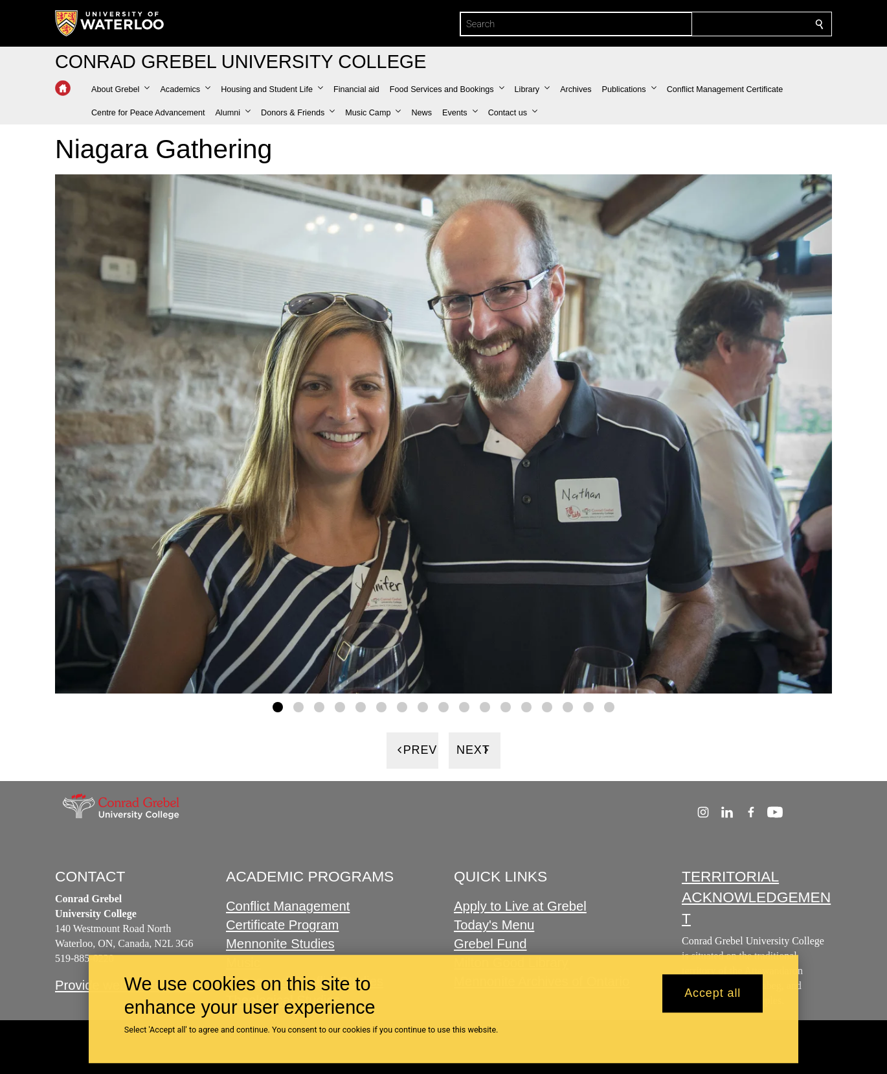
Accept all (712, 993)
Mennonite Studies (280, 944)
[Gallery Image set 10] (464, 706)
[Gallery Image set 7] (402, 706)
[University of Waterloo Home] (110, 23)
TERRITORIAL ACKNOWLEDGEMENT (756, 897)
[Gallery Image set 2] (298, 706)
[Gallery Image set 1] (278, 706)
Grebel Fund (490, 944)
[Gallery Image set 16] (588, 706)
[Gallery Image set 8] (423, 706)
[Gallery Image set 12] (505, 706)
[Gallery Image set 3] (319, 706)
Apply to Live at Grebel (520, 907)
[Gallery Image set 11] (485, 706)
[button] (120, 89)
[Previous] (412, 750)
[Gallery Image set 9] (443, 706)
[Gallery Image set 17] (609, 706)
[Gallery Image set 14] (547, 706)
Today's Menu (494, 925)
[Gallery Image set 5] (360, 706)
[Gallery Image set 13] (526, 706)
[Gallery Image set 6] (381, 706)
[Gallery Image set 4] (340, 706)
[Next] (474, 750)
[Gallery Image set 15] (568, 706)
